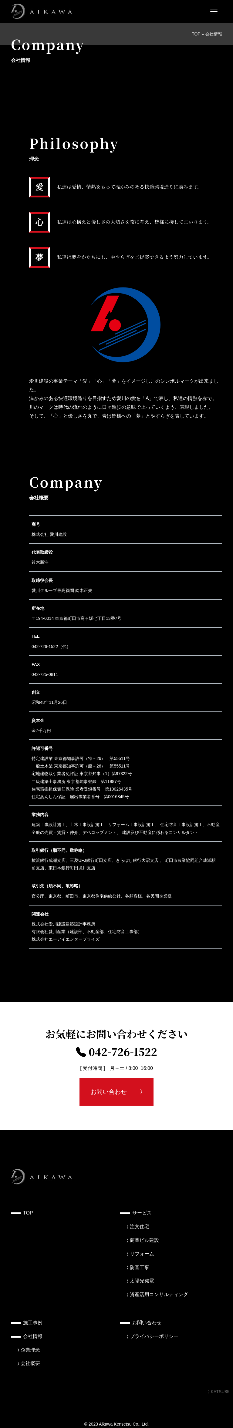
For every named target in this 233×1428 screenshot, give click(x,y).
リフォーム (142, 1253)
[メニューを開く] (214, 11)
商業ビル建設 (144, 1240)
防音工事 (139, 1267)
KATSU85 (218, 1391)
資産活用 (159, 1294)
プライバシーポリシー (154, 1336)
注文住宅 (139, 1226)
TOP (196, 34)
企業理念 (30, 1349)
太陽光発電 (142, 1280)
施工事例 (32, 1322)
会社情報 (32, 1336)
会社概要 (30, 1363)
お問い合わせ (108, 1091)
